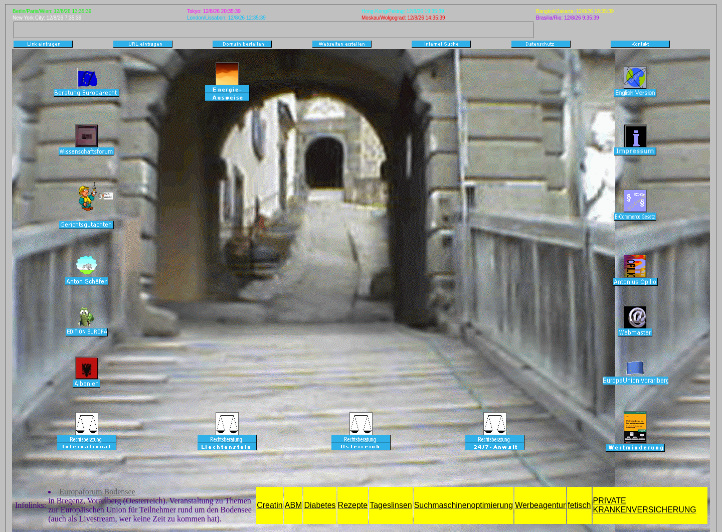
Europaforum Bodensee (97, 491)
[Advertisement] (203, 29)
